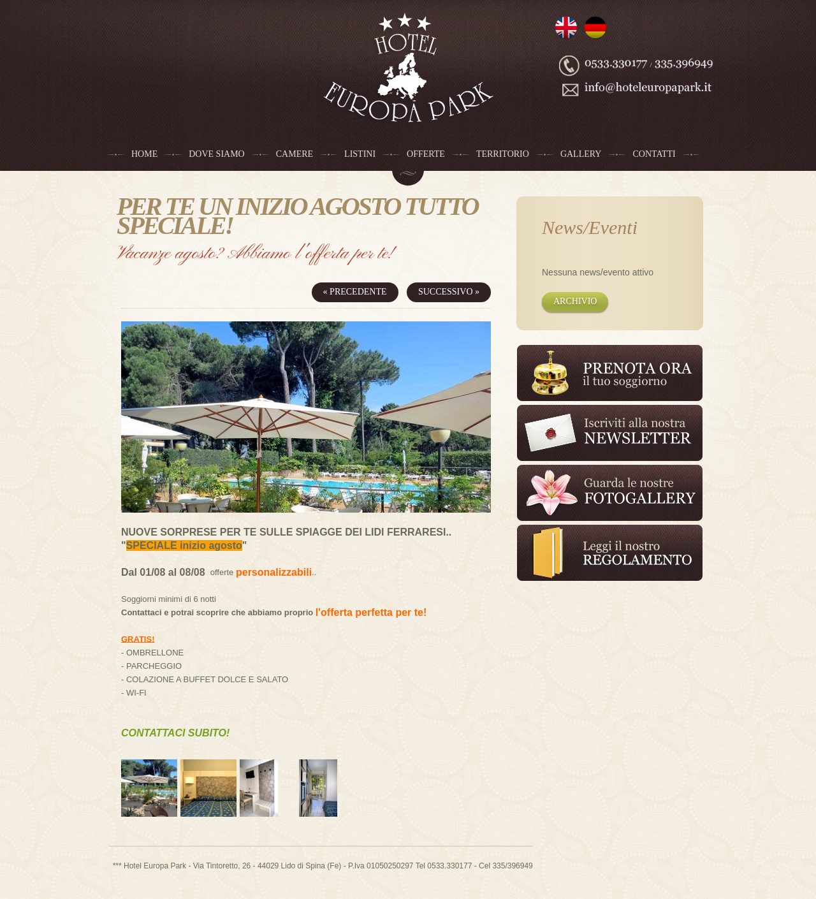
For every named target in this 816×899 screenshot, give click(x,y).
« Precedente (355, 291)
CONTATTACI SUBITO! (175, 732)
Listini (359, 154)
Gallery (581, 154)
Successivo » (448, 291)
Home (144, 154)
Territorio (502, 154)
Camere (294, 154)
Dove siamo (217, 154)
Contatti (653, 154)
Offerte (426, 154)
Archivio (575, 301)
